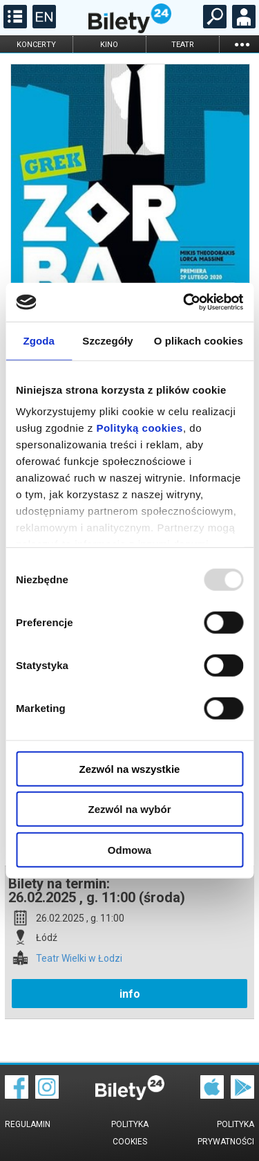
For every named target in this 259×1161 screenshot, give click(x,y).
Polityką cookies (139, 428)
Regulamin (27, 1124)
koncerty (36, 44)
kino (109, 44)
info (129, 993)
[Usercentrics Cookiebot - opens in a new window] (184, 302)
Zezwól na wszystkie (129, 768)
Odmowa (129, 849)
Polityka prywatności (226, 1132)
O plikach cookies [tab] (198, 340)
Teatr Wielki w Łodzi (79, 958)
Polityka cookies (129, 1132)
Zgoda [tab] (39, 340)
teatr (182, 44)
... (241, 44)
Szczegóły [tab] (107, 340)
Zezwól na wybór (129, 809)
